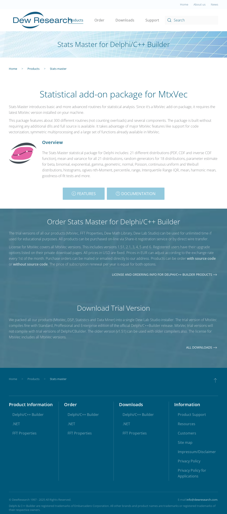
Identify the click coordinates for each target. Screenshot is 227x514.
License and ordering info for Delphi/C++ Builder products (162, 274)
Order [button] (99, 20)
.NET (16, 423)
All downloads (199, 347)
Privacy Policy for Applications (192, 473)
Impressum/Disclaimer (197, 451)
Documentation (136, 193)
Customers (187, 433)
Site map (185, 442)
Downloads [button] (124, 20)
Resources (186, 423)
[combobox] (191, 20)
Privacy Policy (189, 461)
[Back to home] (43, 20)
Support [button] (152, 20)
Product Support (192, 414)
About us (199, 4)
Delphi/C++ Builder (28, 414)
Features (84, 193)
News (214, 4)
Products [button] (75, 20)
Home (184, 4)
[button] (215, 380)
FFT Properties (24, 433)
